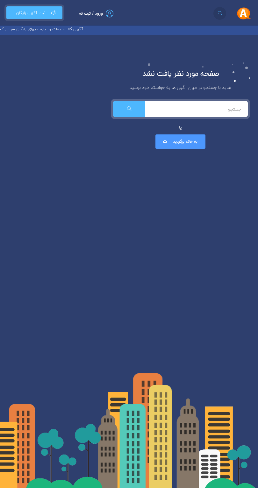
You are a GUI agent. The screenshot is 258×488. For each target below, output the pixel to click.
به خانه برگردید (179, 141)
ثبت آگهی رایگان (34, 12)
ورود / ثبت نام (90, 13)
